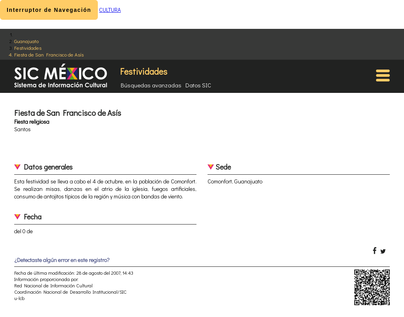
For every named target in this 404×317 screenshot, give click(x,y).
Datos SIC (198, 85)
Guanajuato (26, 41)
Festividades (27, 47)
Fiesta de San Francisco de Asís (49, 54)
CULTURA (110, 9)
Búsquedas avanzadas (151, 85)
